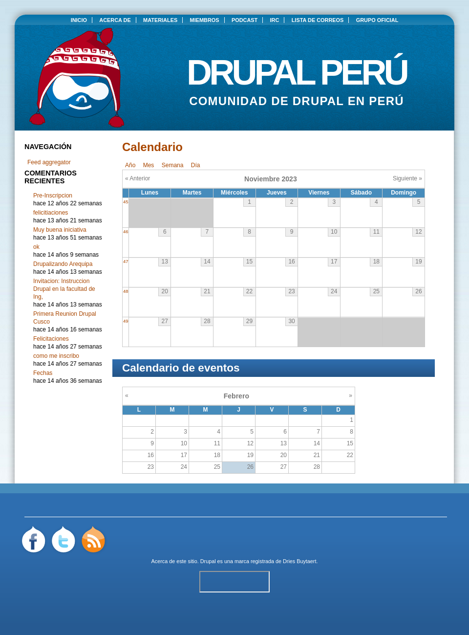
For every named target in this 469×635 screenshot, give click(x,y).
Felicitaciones (51, 338)
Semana (173, 165)
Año (130, 165)
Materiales (160, 20)
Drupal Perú (296, 68)
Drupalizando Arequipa (62, 264)
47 (125, 261)
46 (125, 231)
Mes (148, 165)
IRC (274, 20)
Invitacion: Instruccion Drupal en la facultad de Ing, (64, 289)
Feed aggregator (49, 162)
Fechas (42, 373)
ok (36, 246)
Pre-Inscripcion (52, 195)
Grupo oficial (377, 20)
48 (125, 291)
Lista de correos (318, 20)
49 (125, 321)
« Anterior (137, 178)
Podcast (244, 20)
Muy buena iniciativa (59, 229)
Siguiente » (407, 178)
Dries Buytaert (299, 561)
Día (195, 165)
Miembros (204, 20)
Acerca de (114, 20)
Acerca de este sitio (174, 561)
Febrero (236, 396)
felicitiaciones (50, 212)
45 (125, 201)
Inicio (79, 20)
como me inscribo (56, 355)
